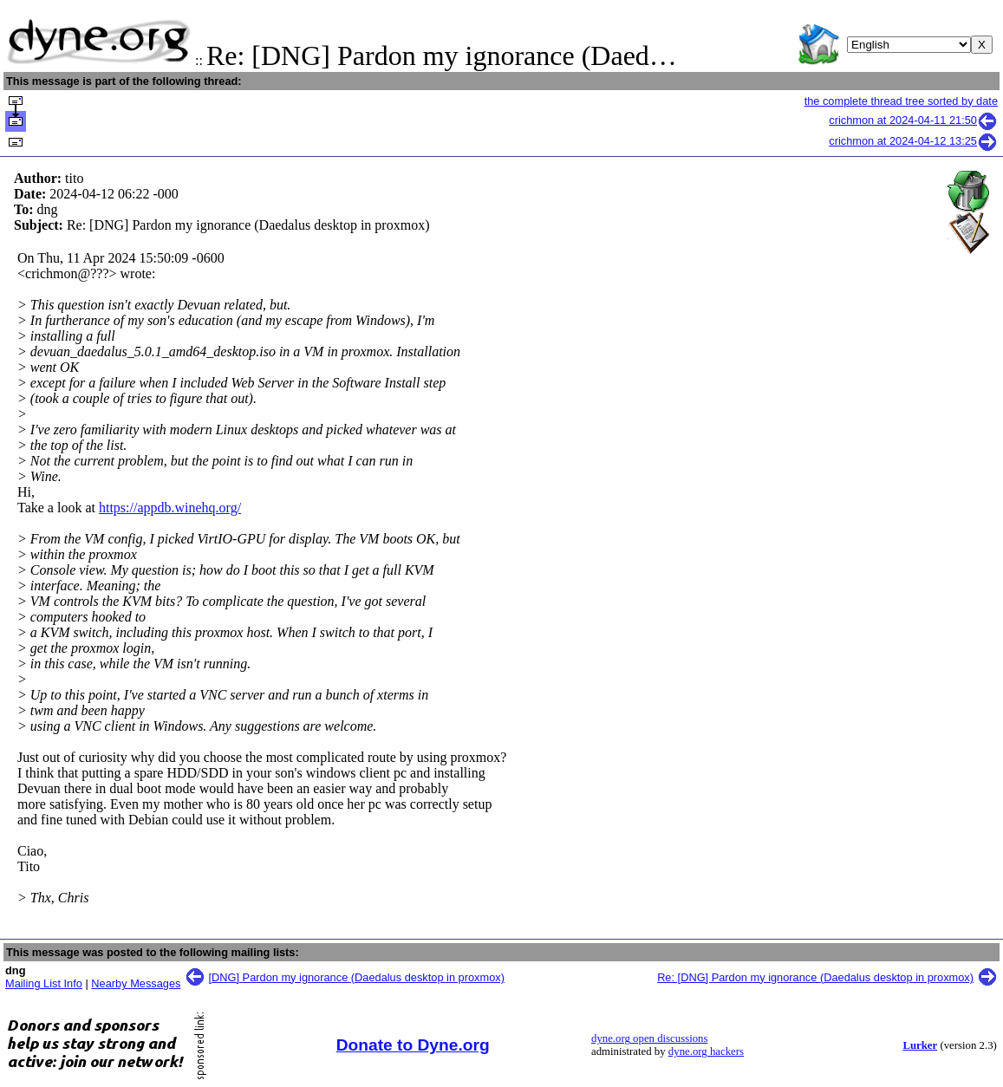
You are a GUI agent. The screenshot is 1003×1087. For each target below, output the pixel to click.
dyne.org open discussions (649, 1038)
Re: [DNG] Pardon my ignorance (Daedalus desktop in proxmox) (815, 977)
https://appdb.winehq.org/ (170, 507)
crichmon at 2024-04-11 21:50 (913, 120)
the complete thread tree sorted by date (901, 100)
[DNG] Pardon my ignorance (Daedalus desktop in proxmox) (357, 977)
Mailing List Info (43, 983)
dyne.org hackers (706, 1051)
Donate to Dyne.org (413, 1045)
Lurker (919, 1045)
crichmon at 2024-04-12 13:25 (913, 140)
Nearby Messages (135, 983)
